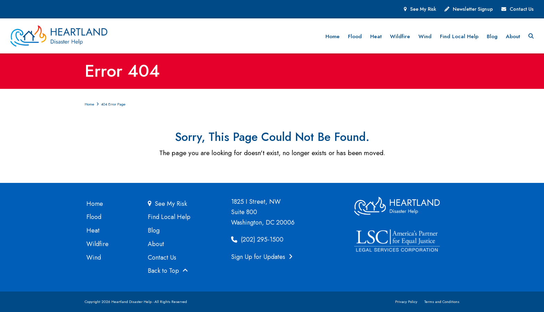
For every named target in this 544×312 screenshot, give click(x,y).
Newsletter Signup (473, 9)
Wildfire (97, 243)
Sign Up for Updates (261, 256)
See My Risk (423, 9)
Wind (93, 257)
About (156, 243)
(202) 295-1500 (257, 239)
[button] (531, 36)
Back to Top (168, 270)
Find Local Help (169, 216)
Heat (93, 230)
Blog (154, 230)
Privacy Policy (406, 301)
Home (94, 203)
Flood (93, 216)
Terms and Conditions (441, 301)
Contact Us (522, 9)
